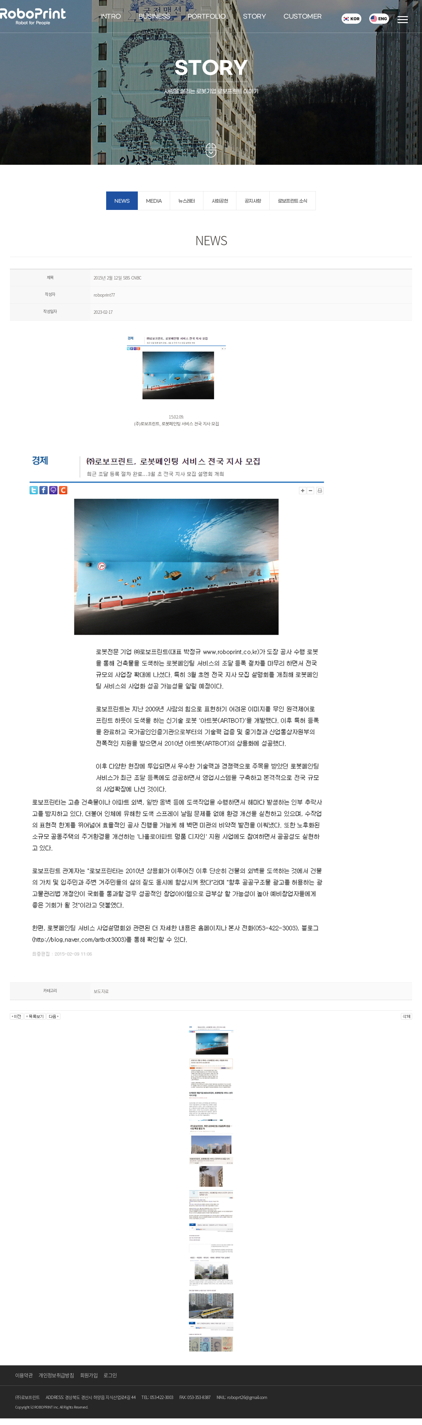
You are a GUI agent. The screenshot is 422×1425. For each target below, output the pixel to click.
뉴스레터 (186, 201)
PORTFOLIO (207, 17)
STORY (254, 17)
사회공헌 (220, 201)
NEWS (121, 201)
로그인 (110, 1375)
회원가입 (89, 1375)
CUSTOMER (303, 17)
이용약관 (24, 1375)
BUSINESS (154, 17)
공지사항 (253, 201)
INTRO (111, 17)
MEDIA (154, 201)
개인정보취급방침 (56, 1375)
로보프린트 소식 (292, 201)
